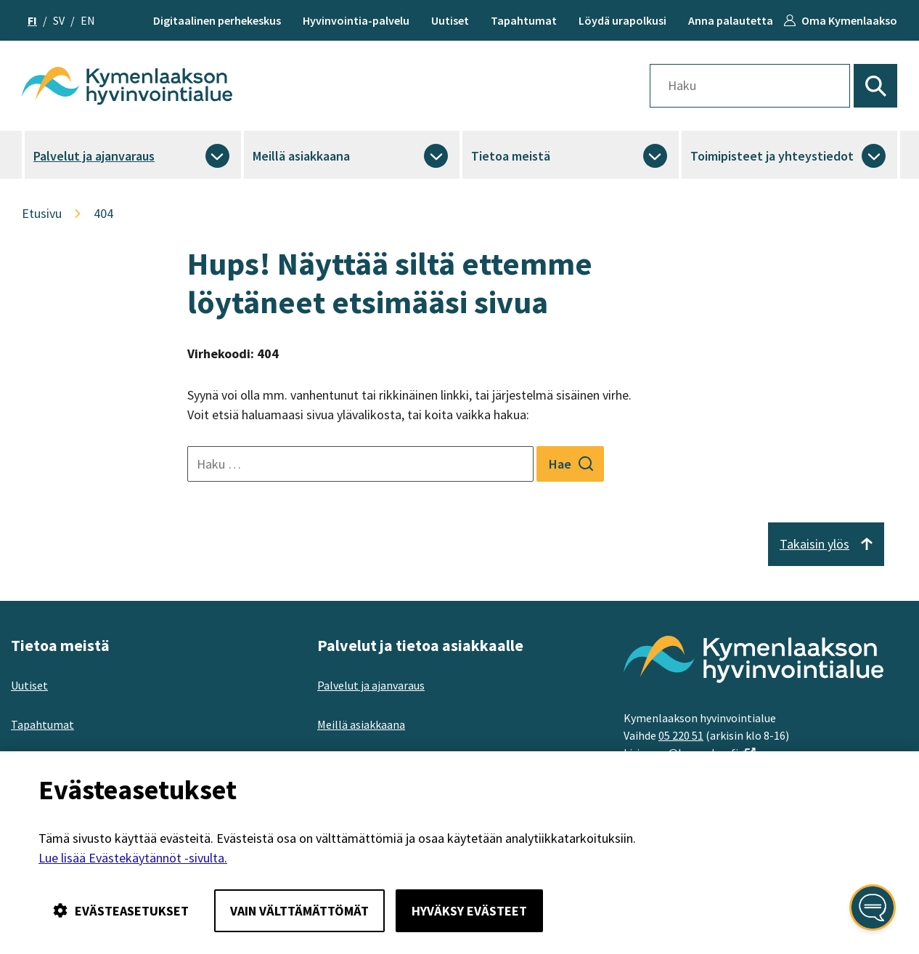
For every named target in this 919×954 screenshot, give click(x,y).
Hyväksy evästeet (469, 910)
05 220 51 (680, 735)
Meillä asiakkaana (301, 155)
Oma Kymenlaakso (849, 20)
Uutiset (450, 20)
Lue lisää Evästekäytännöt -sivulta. (132, 857)
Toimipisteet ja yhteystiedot (772, 155)
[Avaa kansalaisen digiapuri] (872, 907)
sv (59, 20)
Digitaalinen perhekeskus (217, 20)
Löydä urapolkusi (622, 20)
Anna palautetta (730, 20)
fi (32, 20)
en (88, 20)
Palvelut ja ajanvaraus (94, 155)
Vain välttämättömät (299, 910)
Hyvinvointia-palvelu (356, 20)
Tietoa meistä (510, 155)
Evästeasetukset (121, 910)
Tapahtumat (524, 20)
